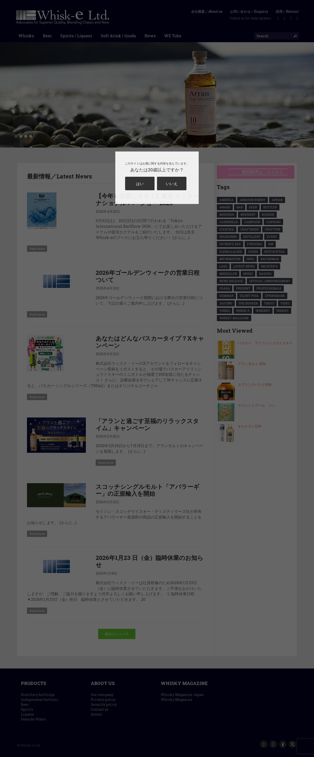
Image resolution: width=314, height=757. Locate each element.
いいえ (172, 183)
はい (140, 183)
